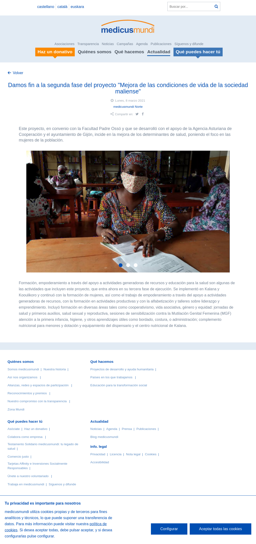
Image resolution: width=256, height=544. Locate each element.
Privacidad (97, 454)
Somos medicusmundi (23, 369)
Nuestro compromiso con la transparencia (37, 401)
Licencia (116, 454)
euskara (77, 7)
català (62, 7)
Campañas (125, 44)
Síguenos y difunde (188, 44)
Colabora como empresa (25, 437)
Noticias (108, 44)
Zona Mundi (16, 409)
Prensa (127, 429)
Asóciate (14, 429)
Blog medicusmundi (104, 437)
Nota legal (133, 454)
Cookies (150, 454)
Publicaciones (161, 44)
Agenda (142, 44)
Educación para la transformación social (118, 385)
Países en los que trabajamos (111, 377)
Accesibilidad (99, 462)
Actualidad (158, 51)
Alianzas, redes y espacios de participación (38, 385)
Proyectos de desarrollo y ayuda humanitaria (122, 369)
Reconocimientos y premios (27, 393)
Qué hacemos (129, 51)
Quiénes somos (94, 51)
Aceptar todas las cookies (220, 529)
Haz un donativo (35, 429)
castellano (45, 7)
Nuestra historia (54, 369)
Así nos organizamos (22, 377)
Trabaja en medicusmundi (26, 484)
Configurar (169, 529)
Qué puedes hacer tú (25, 421)
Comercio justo (18, 456)
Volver (18, 73)
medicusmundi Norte (128, 106)
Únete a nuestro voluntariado (28, 476)
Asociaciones (65, 44)
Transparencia (88, 44)
